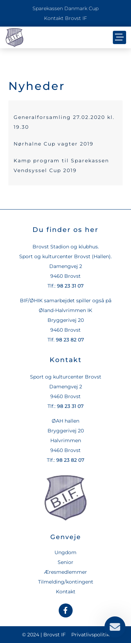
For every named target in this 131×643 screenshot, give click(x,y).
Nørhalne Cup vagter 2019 (54, 144)
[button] (119, 37)
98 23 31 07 (70, 286)
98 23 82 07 (70, 340)
